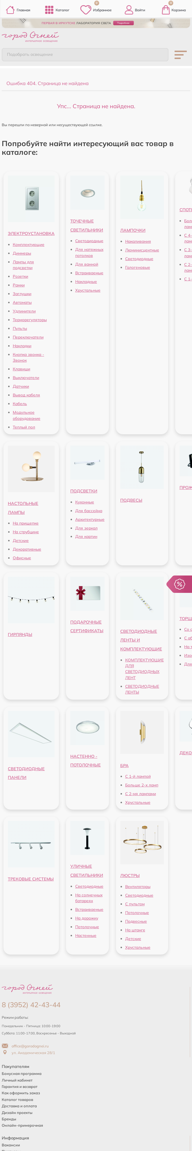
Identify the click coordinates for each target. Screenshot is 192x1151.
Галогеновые (137, 265)
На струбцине (26, 530)
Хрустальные (88, 288)
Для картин (86, 535)
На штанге (135, 928)
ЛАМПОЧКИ (133, 229)
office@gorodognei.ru (25, 1044)
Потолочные (87, 925)
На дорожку (86, 916)
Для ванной (86, 262)
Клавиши (21, 367)
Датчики (21, 385)
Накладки (22, 344)
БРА (124, 764)
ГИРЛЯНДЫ (20, 633)
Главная (18, 9)
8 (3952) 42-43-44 (31, 1003)
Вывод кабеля (26, 393)
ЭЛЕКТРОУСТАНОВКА (31, 232)
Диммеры (22, 251)
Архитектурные (90, 517)
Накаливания (138, 239)
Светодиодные (89, 239)
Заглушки (22, 292)
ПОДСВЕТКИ (83, 489)
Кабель (20, 402)
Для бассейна (88, 509)
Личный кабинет (17, 1078)
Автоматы (22, 301)
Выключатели (26, 376)
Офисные (22, 556)
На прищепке (26, 521)
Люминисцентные (142, 248)
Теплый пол (24, 425)
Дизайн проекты (17, 1111)
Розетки (20, 275)
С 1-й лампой (138, 775)
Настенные (85, 933)
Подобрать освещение (26, 54)
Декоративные (27, 547)
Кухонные (84, 500)
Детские (21, 539)
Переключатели (28, 335)
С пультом (135, 902)
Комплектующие (28, 242)
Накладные (86, 279)
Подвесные (136, 919)
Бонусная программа (22, 1072)
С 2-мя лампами (140, 792)
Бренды (9, 1117)
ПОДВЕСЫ (131, 499)
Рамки (19, 283)
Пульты (20, 327)
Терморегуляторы (30, 318)
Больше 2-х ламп (141, 783)
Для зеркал (86, 526)
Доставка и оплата (19, 1104)
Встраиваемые (89, 271)
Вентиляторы (137, 884)
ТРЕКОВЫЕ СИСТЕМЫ (31, 877)
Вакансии (11, 1143)
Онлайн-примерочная (22, 1124)
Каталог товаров (17, 1098)
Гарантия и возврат (19, 1085)
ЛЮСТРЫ (130, 874)
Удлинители (24, 309)
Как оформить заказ (21, 1091)
